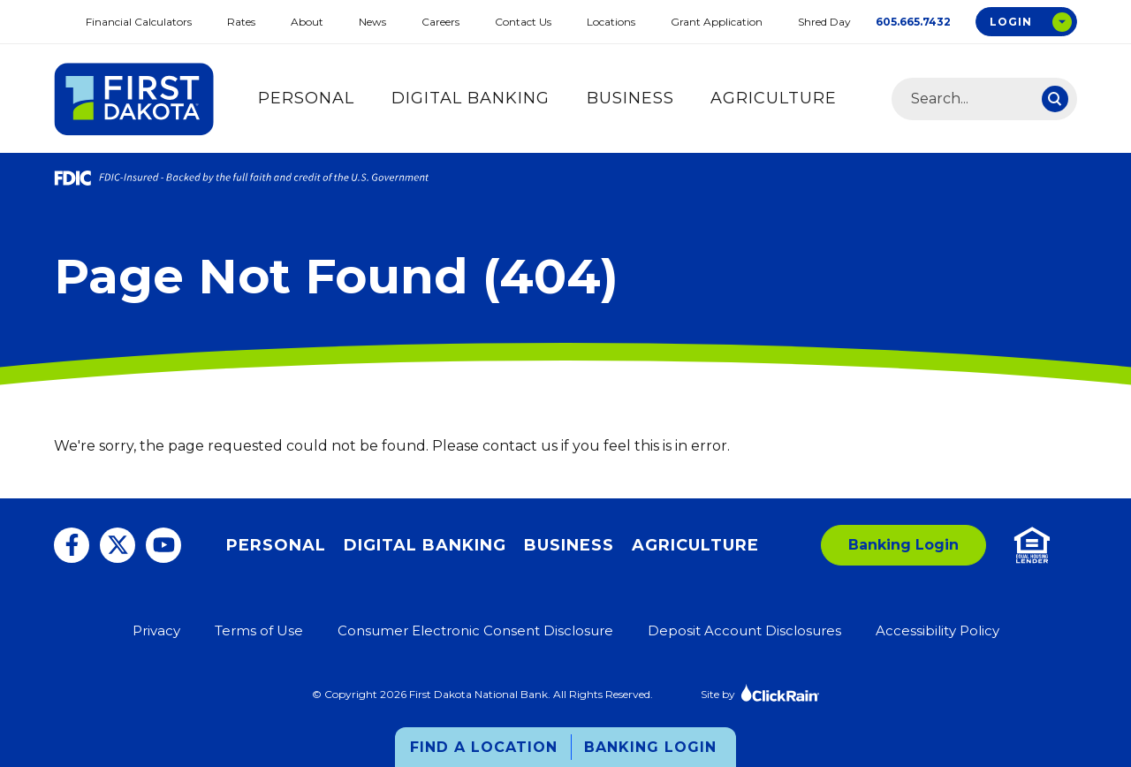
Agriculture (773, 98)
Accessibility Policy (937, 630)
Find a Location (484, 747)
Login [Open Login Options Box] (1011, 21)
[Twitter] (117, 545)
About (307, 21)
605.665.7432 (913, 21)
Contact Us (523, 21)
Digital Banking (470, 98)
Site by (760, 692)
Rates (241, 21)
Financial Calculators (139, 21)
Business (630, 98)
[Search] (1055, 99)
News (372, 21)
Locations (611, 21)
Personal (306, 98)
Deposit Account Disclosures (744, 630)
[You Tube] (163, 545)
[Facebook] (71, 545)
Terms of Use (259, 630)
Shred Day (824, 21)
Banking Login (650, 747)
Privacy (156, 630)
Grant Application (717, 21)
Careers (440, 21)
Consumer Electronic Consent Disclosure (475, 630)
